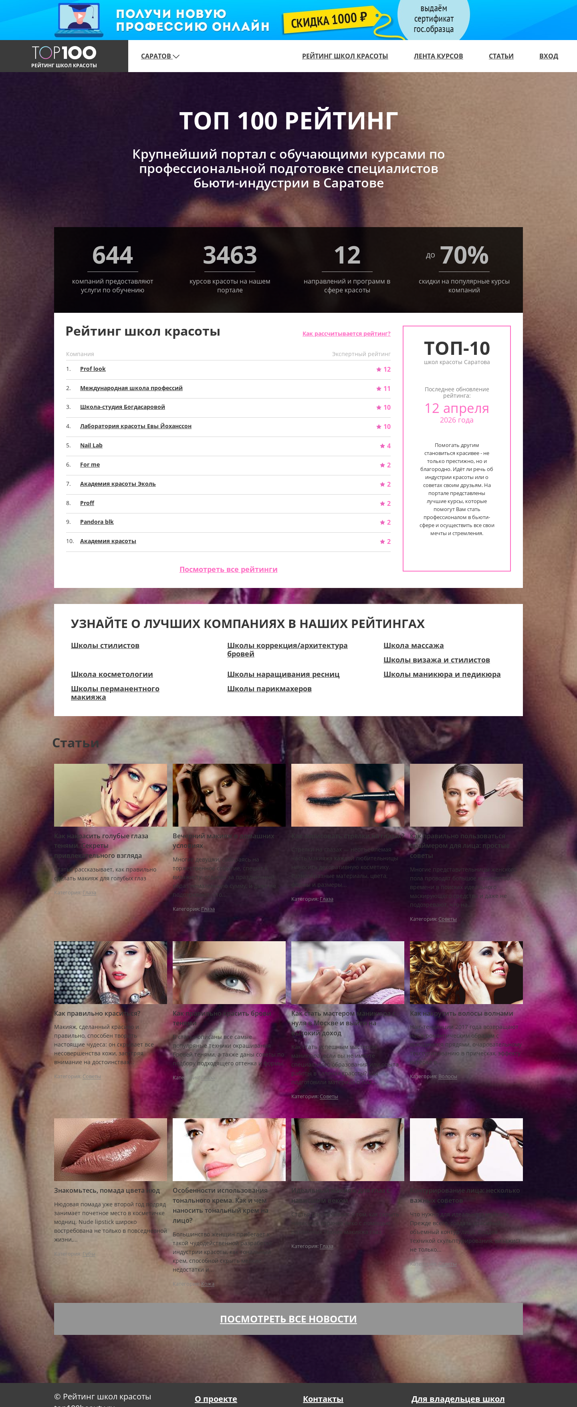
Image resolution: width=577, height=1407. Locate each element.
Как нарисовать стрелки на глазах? (347, 835)
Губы (89, 1254)
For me (90, 464)
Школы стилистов (105, 645)
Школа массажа (413, 645)
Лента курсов (438, 56)
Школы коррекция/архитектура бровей (287, 649)
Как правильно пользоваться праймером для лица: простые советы (460, 845)
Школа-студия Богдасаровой (122, 407)
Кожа (207, 1284)
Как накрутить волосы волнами (461, 1013)
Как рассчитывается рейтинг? (347, 333)
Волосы (447, 1076)
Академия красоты (108, 541)
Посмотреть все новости (288, 1318)
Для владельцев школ (458, 1398)
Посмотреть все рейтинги (229, 569)
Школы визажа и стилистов (436, 659)
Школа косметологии (112, 674)
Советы (447, 919)
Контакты (323, 1398)
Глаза (89, 893)
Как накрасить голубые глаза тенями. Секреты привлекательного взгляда (101, 845)
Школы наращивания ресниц (283, 674)
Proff (87, 503)
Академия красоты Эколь (118, 483)
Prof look (93, 368)
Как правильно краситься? (97, 1013)
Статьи (501, 56)
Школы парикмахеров (269, 688)
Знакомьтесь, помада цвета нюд (107, 1190)
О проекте (216, 1398)
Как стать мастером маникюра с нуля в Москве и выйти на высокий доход (343, 1023)
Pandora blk (97, 521)
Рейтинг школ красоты (345, 56)
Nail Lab (91, 445)
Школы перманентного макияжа (115, 693)
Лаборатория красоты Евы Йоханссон (136, 426)
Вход (548, 56)
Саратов (160, 56)
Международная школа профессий (131, 388)
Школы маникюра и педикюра (442, 674)
